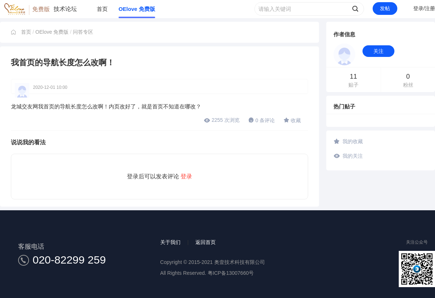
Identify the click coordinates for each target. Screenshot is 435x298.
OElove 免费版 (137, 9)
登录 (186, 176)
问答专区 (83, 32)
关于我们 (170, 242)
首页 (102, 9)
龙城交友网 (24, 106)
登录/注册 (424, 8)
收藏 (292, 120)
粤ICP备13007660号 (231, 273)
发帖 (385, 8)
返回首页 (205, 242)
